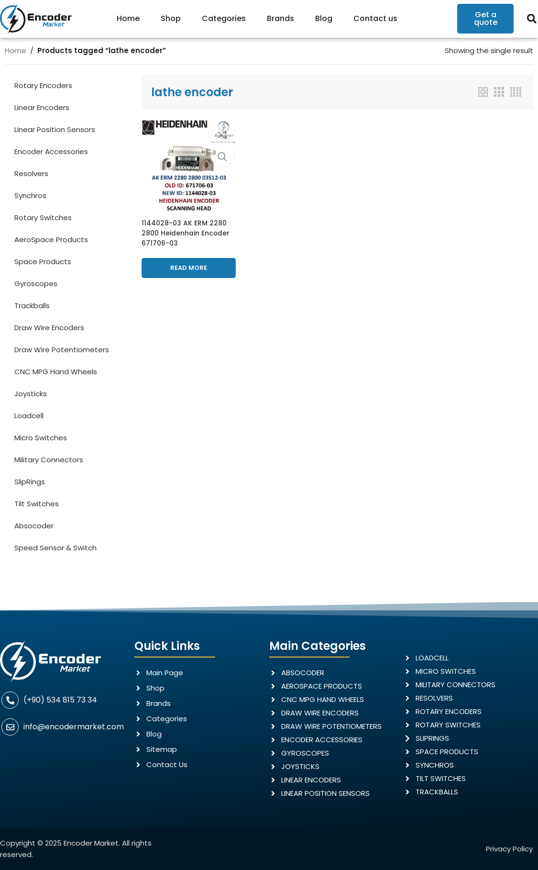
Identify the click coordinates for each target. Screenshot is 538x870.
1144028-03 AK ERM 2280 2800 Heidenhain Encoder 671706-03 (186, 229)
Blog (323, 18)
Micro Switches (40, 438)
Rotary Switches (43, 217)
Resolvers (31, 173)
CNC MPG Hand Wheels (55, 372)
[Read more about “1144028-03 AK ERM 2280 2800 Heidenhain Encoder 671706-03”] (187, 265)
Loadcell (29, 416)
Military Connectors (48, 460)
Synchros (30, 195)
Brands (280, 18)
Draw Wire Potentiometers (61, 350)
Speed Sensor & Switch (55, 548)
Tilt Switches (36, 504)
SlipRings (29, 482)
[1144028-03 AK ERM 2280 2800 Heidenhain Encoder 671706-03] (187, 164)
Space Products (42, 262)
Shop (171, 18)
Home (128, 18)
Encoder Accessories (51, 151)
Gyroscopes (35, 284)
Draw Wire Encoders (49, 328)
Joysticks (30, 394)
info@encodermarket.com (73, 726)
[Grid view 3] (499, 92)
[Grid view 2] (483, 92)
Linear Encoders (41, 107)
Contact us (375, 18)
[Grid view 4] (515, 92)
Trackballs (32, 306)
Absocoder (34, 526)
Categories (224, 18)
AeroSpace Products (51, 239)
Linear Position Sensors (54, 129)
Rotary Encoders (43, 85)
